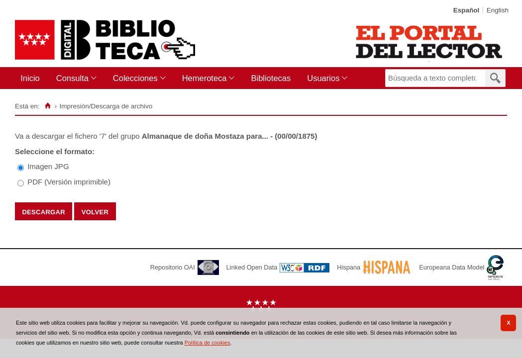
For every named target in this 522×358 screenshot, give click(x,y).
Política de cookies (207, 343)
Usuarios (323, 78)
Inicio (30, 78)
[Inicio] (47, 105)
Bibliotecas (271, 78)
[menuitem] (32, 78)
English (498, 10)
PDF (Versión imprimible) (68, 182)
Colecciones (135, 78)
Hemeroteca (204, 78)
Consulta (72, 78)
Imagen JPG (48, 166)
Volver (95, 211)
